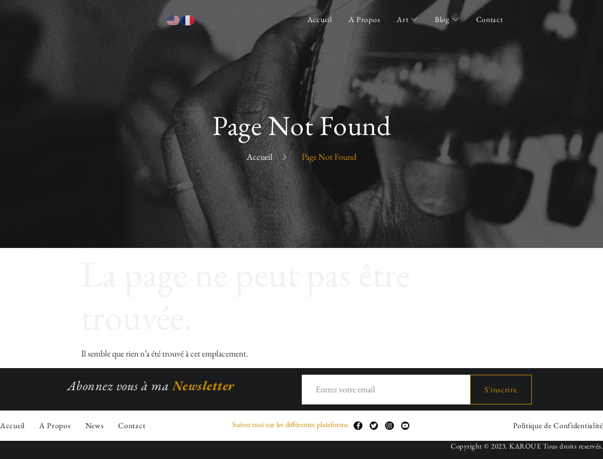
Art (407, 19)
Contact (489, 19)
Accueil (319, 19)
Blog (447, 19)
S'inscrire (500, 389)
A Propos (365, 19)
